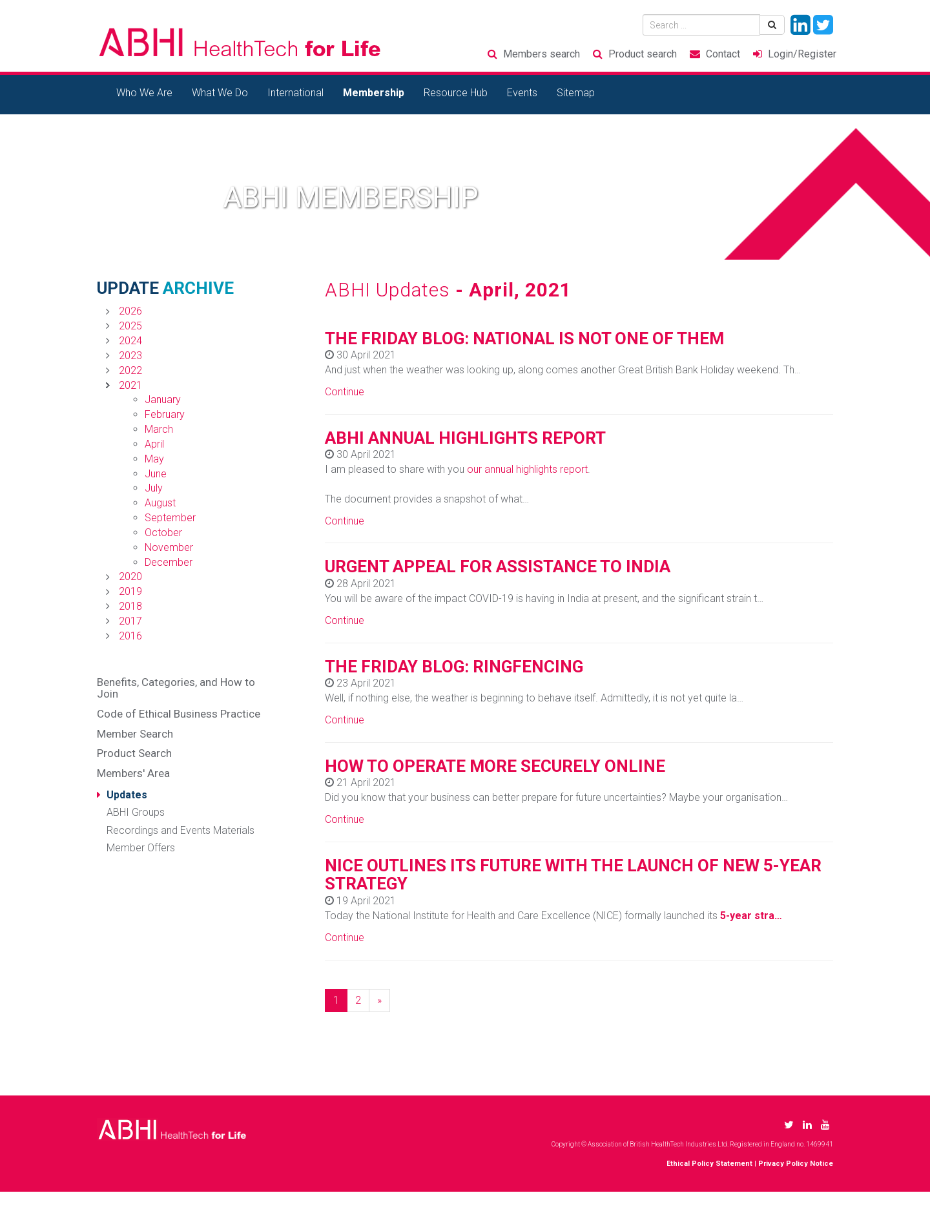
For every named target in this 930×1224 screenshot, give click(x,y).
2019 (130, 591)
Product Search (134, 753)
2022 (130, 370)
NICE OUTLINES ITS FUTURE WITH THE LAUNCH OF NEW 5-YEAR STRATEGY (573, 875)
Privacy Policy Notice (795, 1163)
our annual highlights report (527, 469)
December (168, 562)
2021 (130, 385)
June (156, 474)
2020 (130, 576)
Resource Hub (456, 93)
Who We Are (144, 93)
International (295, 93)
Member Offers (141, 848)
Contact (723, 54)
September (170, 518)
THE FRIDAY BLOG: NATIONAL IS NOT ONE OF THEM (524, 338)
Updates (127, 795)
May (154, 459)
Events (522, 93)
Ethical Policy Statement (709, 1163)
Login (802, 54)
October (163, 532)
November (169, 547)
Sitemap (576, 93)
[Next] (379, 1001)
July (154, 488)
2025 (130, 326)
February (165, 414)
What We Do (220, 93)
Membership (373, 93)
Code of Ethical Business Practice (178, 713)
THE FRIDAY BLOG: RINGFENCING (454, 666)
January (163, 399)
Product (642, 54)
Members (541, 54)
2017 (130, 621)
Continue (344, 392)
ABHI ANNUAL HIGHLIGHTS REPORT (465, 438)
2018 (130, 606)
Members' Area (133, 773)
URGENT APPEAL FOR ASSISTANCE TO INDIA (497, 566)
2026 (130, 311)
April (154, 444)
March (159, 429)
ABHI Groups (136, 812)
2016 (130, 636)
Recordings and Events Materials (180, 830)
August (160, 503)
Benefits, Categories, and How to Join (176, 688)
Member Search (135, 733)
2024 (130, 341)
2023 (130, 355)
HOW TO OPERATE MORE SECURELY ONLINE (495, 766)
